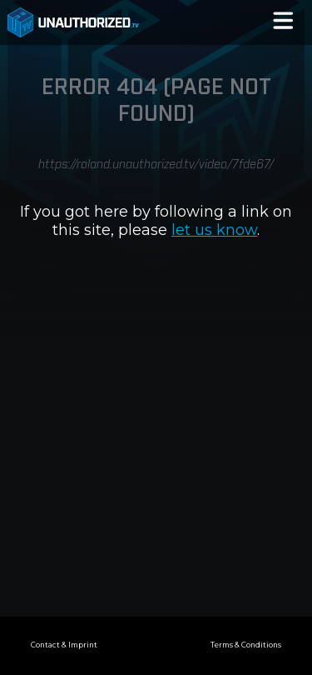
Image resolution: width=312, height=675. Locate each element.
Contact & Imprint (64, 645)
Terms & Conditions (245, 645)
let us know (214, 230)
